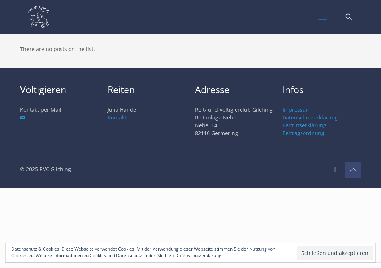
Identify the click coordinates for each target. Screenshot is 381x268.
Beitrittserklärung (304, 125)
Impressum (296, 109)
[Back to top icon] (353, 170)
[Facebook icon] (335, 169)
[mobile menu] (322, 16)
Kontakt (117, 117)
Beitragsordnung (303, 133)
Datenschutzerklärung (310, 117)
